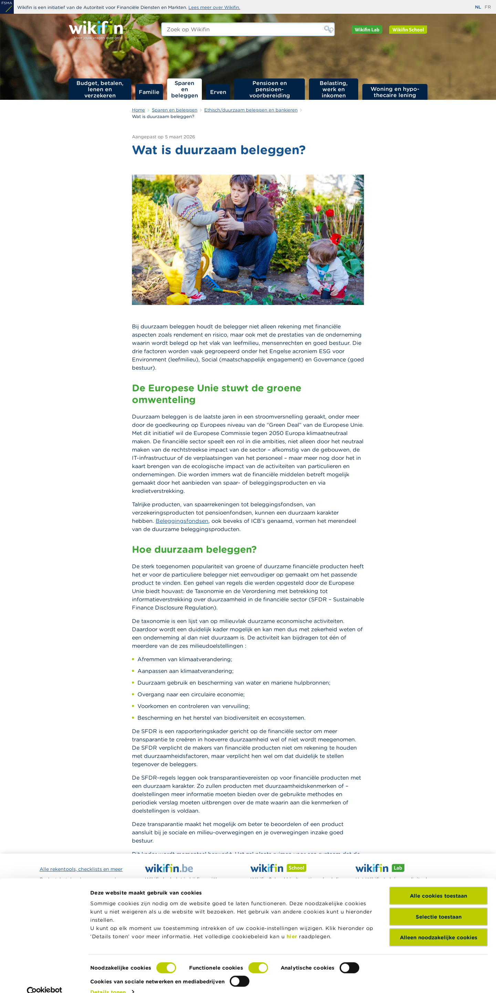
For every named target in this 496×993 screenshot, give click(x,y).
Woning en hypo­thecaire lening (395, 91)
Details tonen (108, 979)
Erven (218, 91)
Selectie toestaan (439, 904)
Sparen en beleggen (184, 89)
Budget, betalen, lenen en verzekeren (99, 89)
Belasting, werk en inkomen (334, 89)
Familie (149, 91)
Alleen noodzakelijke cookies (438, 925)
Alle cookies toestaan (438, 883)
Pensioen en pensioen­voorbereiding (269, 89)
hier (292, 924)
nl (478, 7)
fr (488, 7)
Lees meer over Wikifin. (214, 7)
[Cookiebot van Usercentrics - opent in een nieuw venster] (44, 979)
